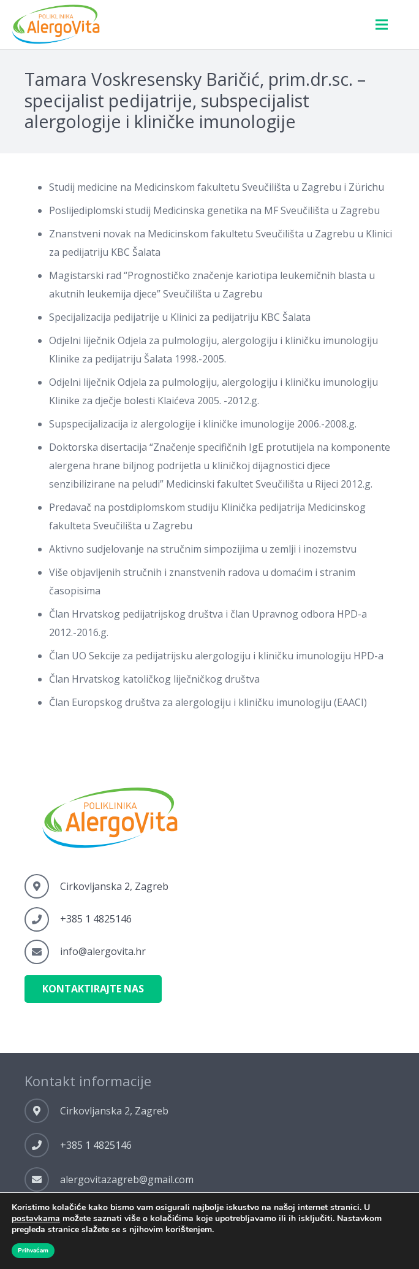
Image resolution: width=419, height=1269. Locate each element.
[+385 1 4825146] (42, 919)
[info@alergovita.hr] (42, 952)
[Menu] (382, 24)
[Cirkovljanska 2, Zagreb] (42, 886)
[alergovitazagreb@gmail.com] (42, 1179)
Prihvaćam (33, 1250)
